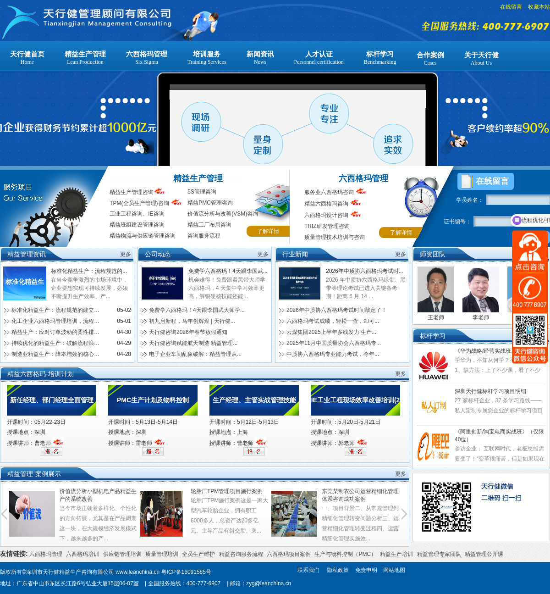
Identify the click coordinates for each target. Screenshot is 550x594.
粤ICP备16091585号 (186, 572)
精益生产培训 (396, 554)
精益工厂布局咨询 (209, 225)
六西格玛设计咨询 (332, 215)
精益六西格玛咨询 (332, 203)
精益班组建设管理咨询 (137, 225)
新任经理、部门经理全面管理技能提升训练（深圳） (52, 406)
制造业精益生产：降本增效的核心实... (56, 354)
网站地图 (394, 570)
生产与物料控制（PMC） (345, 554)
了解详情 (268, 231)
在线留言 (511, 7)
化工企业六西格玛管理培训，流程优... (56, 321)
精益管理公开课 (484, 554)
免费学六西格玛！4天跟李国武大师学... (197, 310)
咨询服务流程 (203, 236)
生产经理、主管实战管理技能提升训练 (254, 406)
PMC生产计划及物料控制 (153, 400)
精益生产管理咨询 (132, 192)
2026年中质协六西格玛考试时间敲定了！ (336, 310)
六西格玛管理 (363, 178)
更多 (125, 254)
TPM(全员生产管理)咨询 (139, 203)
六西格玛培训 (82, 554)
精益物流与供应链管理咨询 (143, 236)
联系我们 (308, 570)
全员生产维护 (198, 554)
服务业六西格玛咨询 (329, 192)
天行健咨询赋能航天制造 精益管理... (193, 343)
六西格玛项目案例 (289, 554)
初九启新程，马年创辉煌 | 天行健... (192, 321)
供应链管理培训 (122, 554)
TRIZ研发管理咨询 (327, 226)
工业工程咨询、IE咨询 (137, 214)
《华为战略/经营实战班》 (486, 351)
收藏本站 (539, 7)
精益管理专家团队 (439, 554)
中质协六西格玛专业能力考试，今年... (332, 354)
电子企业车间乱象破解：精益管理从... (195, 354)
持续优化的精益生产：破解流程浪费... (56, 343)
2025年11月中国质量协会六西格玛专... (333, 343)
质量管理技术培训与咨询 (334, 237)
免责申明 (366, 570)
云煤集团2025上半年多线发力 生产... (331, 332)
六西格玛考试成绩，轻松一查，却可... (332, 321)
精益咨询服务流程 (241, 554)
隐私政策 (338, 570)
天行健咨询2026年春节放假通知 (188, 332)
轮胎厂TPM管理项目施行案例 (227, 491)
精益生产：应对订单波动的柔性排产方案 (56, 332)
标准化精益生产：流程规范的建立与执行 (25, 289)
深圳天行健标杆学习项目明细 (490, 391)
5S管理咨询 (201, 192)
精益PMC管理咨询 (210, 203)
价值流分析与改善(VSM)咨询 (222, 214)
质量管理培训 (161, 554)
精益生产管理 (198, 178)
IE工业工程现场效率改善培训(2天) (355, 406)
